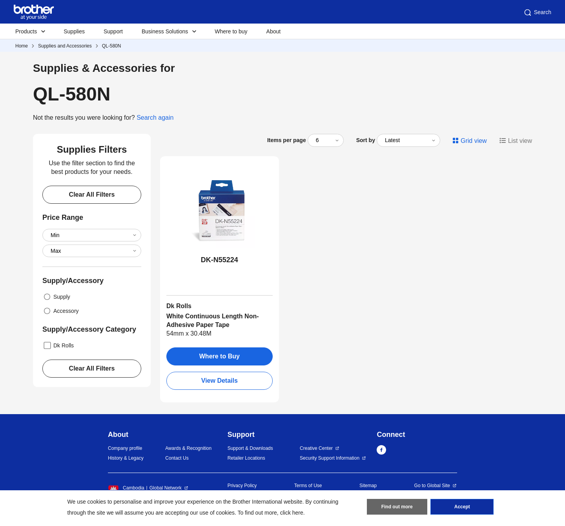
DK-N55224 (219, 260)
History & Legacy (126, 458)
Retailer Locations (246, 458)
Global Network (165, 488)
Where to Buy (219, 356)
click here (291, 513)
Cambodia (126, 487)
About (273, 31)
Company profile (125, 448)
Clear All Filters (92, 194)
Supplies (74, 31)
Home (21, 46)
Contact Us (176, 458)
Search (537, 12)
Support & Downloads (250, 448)
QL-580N (111, 46)
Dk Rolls (58, 345)
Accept (462, 507)
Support (113, 31)
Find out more (397, 507)
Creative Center (316, 448)
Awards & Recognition (188, 448)
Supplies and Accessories (65, 46)
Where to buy (231, 31)
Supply (56, 296)
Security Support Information (329, 458)
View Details (219, 380)
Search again (155, 117)
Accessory (60, 311)
